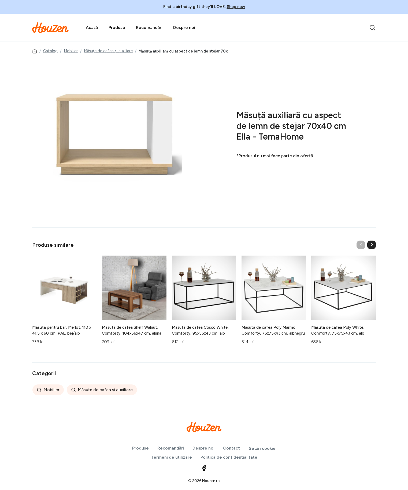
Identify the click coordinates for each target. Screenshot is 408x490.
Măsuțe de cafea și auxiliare (108, 50)
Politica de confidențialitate (229, 457)
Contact (231, 448)
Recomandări (149, 27)
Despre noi (184, 27)
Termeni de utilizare (171, 457)
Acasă (92, 27)
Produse (117, 27)
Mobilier (71, 50)
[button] (371, 245)
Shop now (236, 6)
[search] (372, 27)
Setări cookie (262, 448)
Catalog (50, 50)
